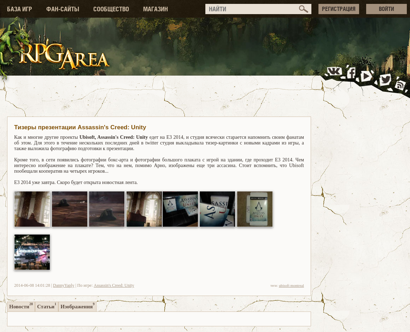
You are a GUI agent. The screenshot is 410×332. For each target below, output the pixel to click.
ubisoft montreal (291, 285)
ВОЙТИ (386, 9)
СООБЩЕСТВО (111, 9)
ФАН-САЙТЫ (62, 9)
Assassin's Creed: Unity (114, 285)
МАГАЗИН (155, 9)
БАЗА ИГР (19, 9)
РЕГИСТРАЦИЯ (339, 9)
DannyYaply (63, 285)
